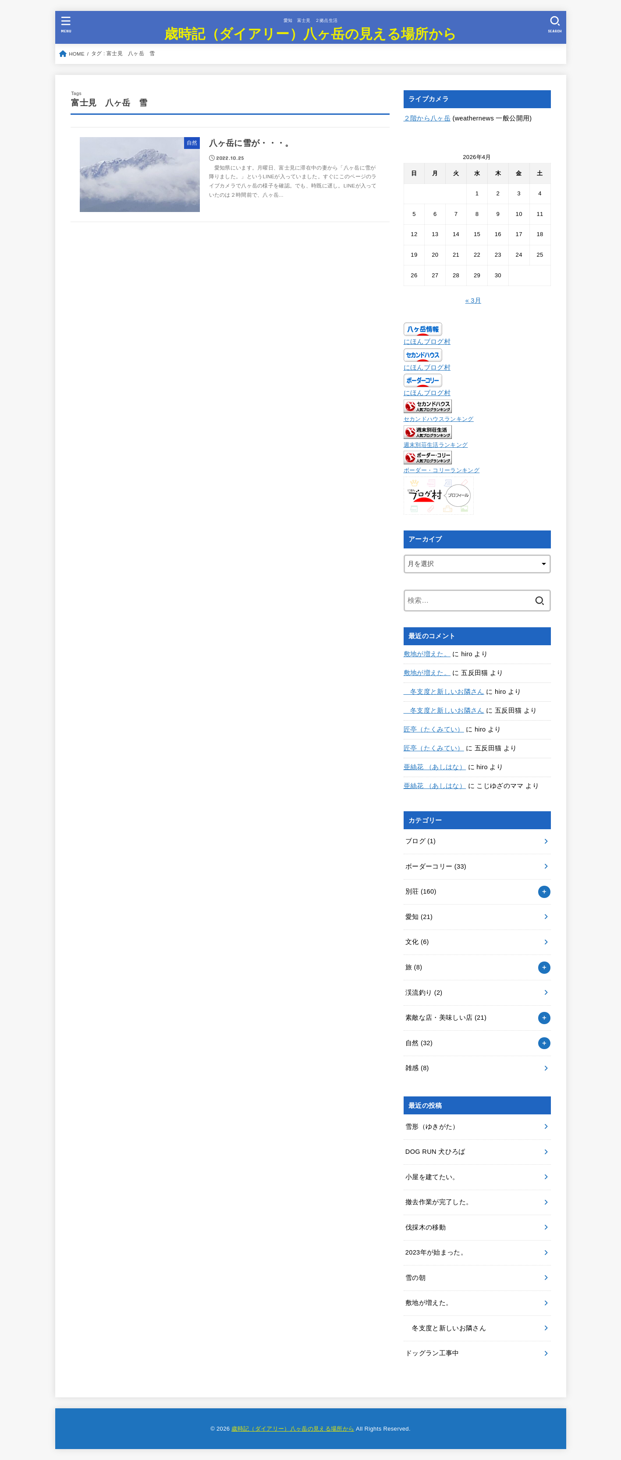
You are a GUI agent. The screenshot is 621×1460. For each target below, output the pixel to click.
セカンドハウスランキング (439, 419)
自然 (419, 1042)
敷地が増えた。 (427, 654)
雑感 (417, 1067)
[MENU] (66, 24)
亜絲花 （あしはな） (435, 767)
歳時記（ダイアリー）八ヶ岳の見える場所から (310, 33)
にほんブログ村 (427, 341)
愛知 (419, 916)
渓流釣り (424, 992)
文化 (417, 941)
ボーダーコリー (435, 866)
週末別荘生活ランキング (436, 445)
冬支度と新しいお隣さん (444, 691)
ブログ (420, 841)
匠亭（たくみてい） (434, 729)
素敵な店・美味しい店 (445, 1017)
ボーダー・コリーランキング (442, 470)
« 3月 (473, 300)
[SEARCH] (555, 24)
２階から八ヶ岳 (427, 118)
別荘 (420, 891)
